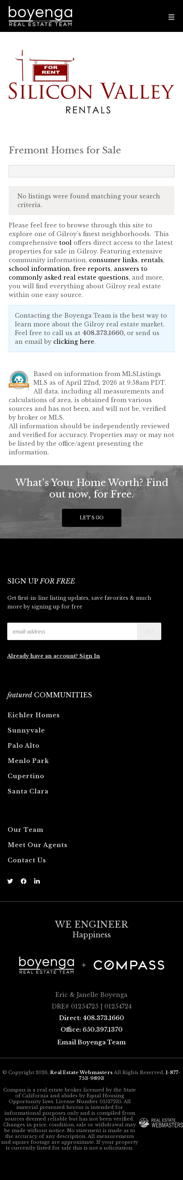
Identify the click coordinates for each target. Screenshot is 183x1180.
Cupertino (26, 776)
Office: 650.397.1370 (91, 1029)
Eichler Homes (34, 715)
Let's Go (92, 517)
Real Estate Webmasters (81, 1072)
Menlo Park (28, 760)
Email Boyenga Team (91, 1042)
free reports (92, 268)
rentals (152, 260)
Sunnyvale (26, 730)
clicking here (73, 341)
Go (149, 631)
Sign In (89, 656)
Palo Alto (23, 745)
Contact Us (27, 860)
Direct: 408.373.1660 (91, 1018)
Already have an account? (43, 656)
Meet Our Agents (37, 845)
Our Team (25, 829)
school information (39, 268)
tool (65, 242)
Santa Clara (28, 791)
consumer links (113, 260)
